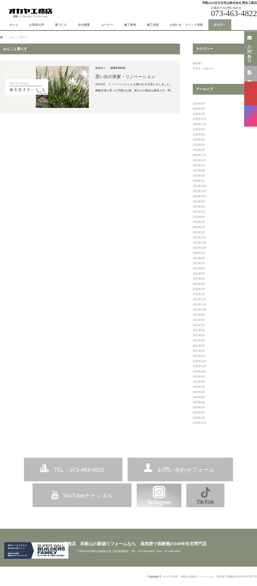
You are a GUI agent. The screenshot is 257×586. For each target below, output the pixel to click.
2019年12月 (199, 422)
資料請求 (250, 73)
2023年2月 (199, 227)
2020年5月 (199, 397)
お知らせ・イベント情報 (186, 24)
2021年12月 (199, 299)
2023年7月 (199, 211)
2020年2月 (199, 412)
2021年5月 (199, 335)
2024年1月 (199, 180)
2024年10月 (199, 160)
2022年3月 (199, 283)
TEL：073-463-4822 (79, 469)
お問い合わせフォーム (186, 469)
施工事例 (130, 24)
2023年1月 (199, 232)
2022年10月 (199, 247)
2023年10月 (199, 196)
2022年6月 (199, 268)
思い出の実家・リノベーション (125, 76)
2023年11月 (199, 191)
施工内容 (153, 24)
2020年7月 (199, 386)
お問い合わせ (249, 48)
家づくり (61, 24)
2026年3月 (199, 103)
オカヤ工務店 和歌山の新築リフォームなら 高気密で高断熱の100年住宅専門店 (128, 543)
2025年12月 (199, 119)
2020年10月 (199, 371)
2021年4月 (199, 340)
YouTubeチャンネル (88, 495)
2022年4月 (199, 278)
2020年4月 (199, 402)
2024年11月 (199, 155)
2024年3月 (199, 175)
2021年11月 (199, 304)
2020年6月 (199, 392)
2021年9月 (199, 314)
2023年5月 (199, 216)
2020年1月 (199, 417)
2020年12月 (199, 361)
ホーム (13, 24)
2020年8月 (199, 381)
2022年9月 (199, 252)
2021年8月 (199, 319)
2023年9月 (199, 201)
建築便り (220, 24)
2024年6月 (199, 170)
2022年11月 (199, 242)
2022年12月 (199, 237)
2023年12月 (199, 186)
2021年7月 (199, 325)
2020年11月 (199, 366)
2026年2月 (199, 108)
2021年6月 (199, 330)
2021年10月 (199, 309)
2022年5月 (199, 273)
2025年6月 (199, 134)
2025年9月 (199, 129)
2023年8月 (199, 206)
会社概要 (84, 24)
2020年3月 (199, 407)
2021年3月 (199, 345)
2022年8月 (199, 258)
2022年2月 (199, 289)
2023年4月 (199, 222)
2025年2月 (199, 144)
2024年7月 (199, 165)
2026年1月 (199, 113)
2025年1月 (199, 149)
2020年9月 (199, 376)
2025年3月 (199, 139)
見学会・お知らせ (203, 68)
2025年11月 (199, 124)
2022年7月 (199, 263)
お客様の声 (36, 24)
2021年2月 (199, 350)
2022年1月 (199, 294)
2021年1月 (199, 355)
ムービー (107, 24)
